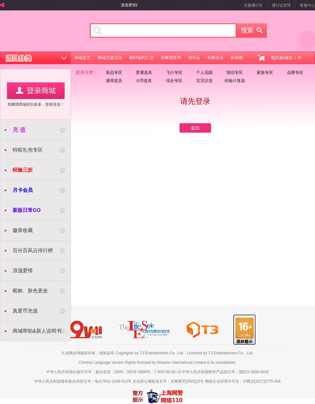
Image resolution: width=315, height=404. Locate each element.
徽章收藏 (23, 230)
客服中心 (307, 5)
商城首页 (82, 57)
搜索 (252, 30)
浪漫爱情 (23, 270)
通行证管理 (281, 5)
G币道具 (144, 80)
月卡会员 (23, 190)
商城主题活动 (110, 57)
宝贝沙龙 (204, 80)
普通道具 (144, 72)
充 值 (19, 130)
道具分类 (35, 58)
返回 (195, 127)
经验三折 (23, 170)
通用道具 (114, 80)
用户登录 (36, 90)
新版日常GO (27, 210)
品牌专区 (295, 72)
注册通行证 (253, 5)
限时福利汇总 (141, 57)
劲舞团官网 (171, 57)
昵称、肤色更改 (30, 290)
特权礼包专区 (28, 149)
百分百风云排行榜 (33, 250)
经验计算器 (235, 80)
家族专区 (265, 72)
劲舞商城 (37, 32)
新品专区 (114, 72)
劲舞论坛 (215, 57)
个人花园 (204, 72)
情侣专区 (234, 72)
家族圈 (237, 57)
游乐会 (194, 57)
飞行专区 (174, 72)
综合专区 (174, 80)
